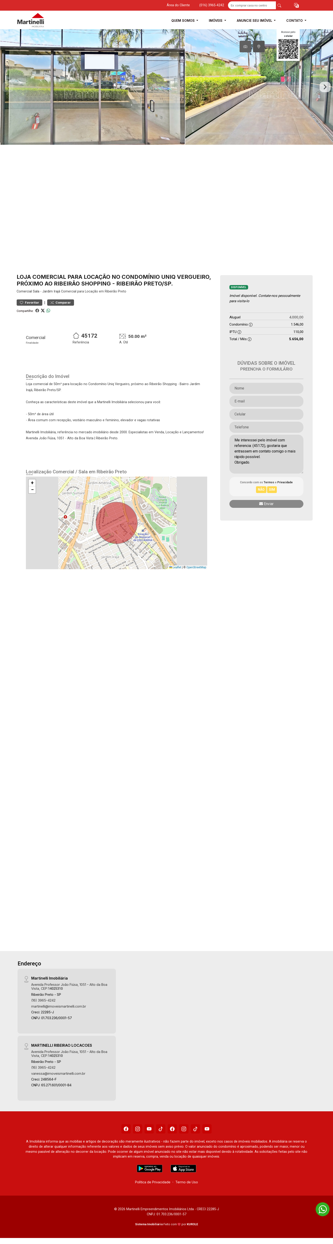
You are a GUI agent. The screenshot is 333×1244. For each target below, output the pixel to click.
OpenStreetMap (196, 567)
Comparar (60, 302)
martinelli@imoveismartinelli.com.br (58, 1006)
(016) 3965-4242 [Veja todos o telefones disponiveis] (211, 5)
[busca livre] (279, 5)
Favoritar (29, 302)
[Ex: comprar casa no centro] (252, 5)
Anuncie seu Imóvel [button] (255, 20)
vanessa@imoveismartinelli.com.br (58, 1073)
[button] (296, 5)
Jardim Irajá (51, 291)
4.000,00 (296, 317)
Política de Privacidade (152, 1182)
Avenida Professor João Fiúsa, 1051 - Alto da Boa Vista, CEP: (69, 986)
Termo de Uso (186, 1182)
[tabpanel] (166, 87)
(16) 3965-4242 (43, 1000)
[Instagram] (137, 1129)
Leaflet (175, 567)
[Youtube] (149, 1129)
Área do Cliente (178, 5)
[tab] (245, 46)
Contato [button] (295, 20)
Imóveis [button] (216, 20)
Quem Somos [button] (183, 20)
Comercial (24, 291)
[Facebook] (126, 1129)
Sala (36, 291)
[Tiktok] (160, 1129)
